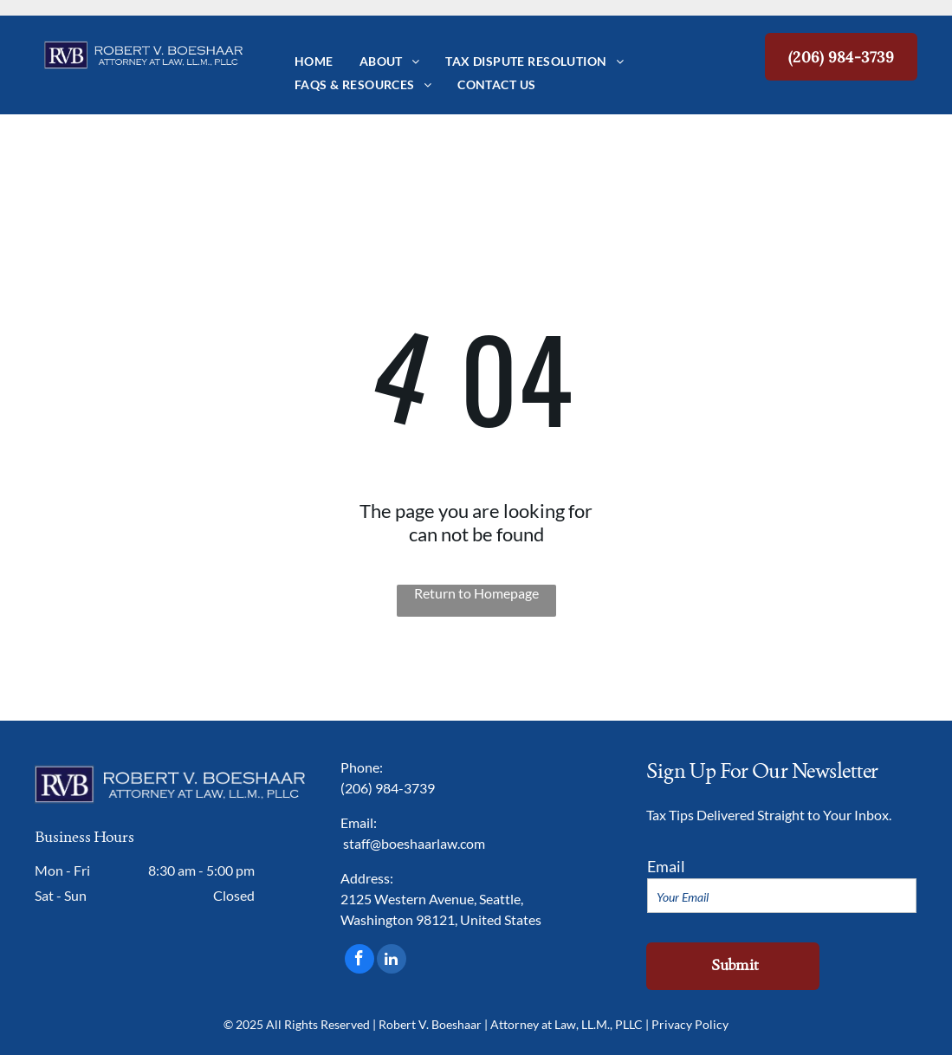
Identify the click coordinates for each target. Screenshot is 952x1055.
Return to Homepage (476, 593)
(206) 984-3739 (387, 788)
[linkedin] (391, 961)
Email (666, 866)
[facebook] (359, 961)
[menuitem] (314, 61)
